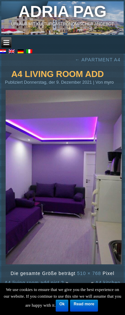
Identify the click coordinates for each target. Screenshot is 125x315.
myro (109, 82)
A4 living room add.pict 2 (34, 282)
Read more (84, 304)
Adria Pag (63, 11)
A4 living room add (57, 74)
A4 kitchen (107, 282)
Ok (62, 304)
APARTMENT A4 (97, 59)
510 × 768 (89, 273)
